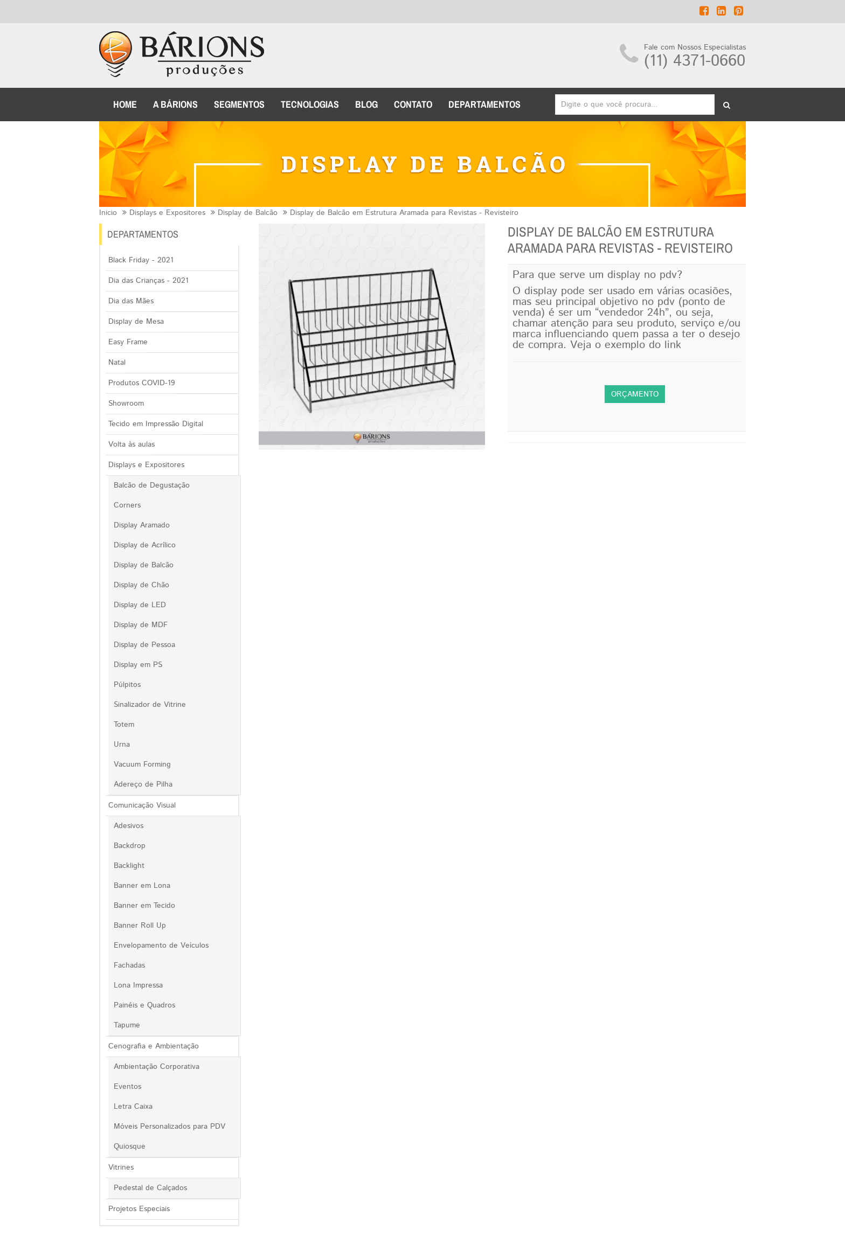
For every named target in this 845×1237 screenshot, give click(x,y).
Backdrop (130, 845)
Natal (117, 362)
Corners (127, 505)
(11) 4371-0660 (694, 61)
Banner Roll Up (140, 925)
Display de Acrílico (145, 545)
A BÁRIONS (175, 104)
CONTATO (413, 104)
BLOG (366, 104)
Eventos (127, 1086)
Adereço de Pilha (143, 784)
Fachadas (129, 965)
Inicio (108, 212)
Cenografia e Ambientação (153, 1046)
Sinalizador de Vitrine (150, 704)
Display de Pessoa (144, 645)
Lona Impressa (138, 985)
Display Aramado (142, 525)
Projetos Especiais (139, 1209)
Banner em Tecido (144, 905)
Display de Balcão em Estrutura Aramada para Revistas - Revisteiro (404, 212)
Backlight (129, 865)
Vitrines (121, 1167)
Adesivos (128, 826)
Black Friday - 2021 (141, 260)
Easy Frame (128, 342)
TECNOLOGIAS (310, 104)
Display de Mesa (136, 321)
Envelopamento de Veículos (161, 945)
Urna (122, 744)
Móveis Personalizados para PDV (169, 1126)
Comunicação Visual (142, 805)
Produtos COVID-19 (141, 383)
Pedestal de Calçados (150, 1188)
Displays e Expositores (167, 212)
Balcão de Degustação (152, 485)
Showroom (126, 403)
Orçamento (635, 394)
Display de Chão (141, 585)
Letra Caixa (133, 1106)
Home (125, 104)
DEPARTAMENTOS (484, 104)
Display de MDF (141, 625)
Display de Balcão (248, 212)
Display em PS (138, 664)
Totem (124, 724)
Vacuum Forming (142, 764)
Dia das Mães (131, 301)
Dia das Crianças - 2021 (148, 280)
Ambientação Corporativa (156, 1066)
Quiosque (130, 1146)
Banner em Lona (142, 885)
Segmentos (239, 104)
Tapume (127, 1025)
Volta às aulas (131, 444)
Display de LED (140, 605)
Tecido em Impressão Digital (155, 424)
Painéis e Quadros (144, 1005)
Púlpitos (127, 684)
